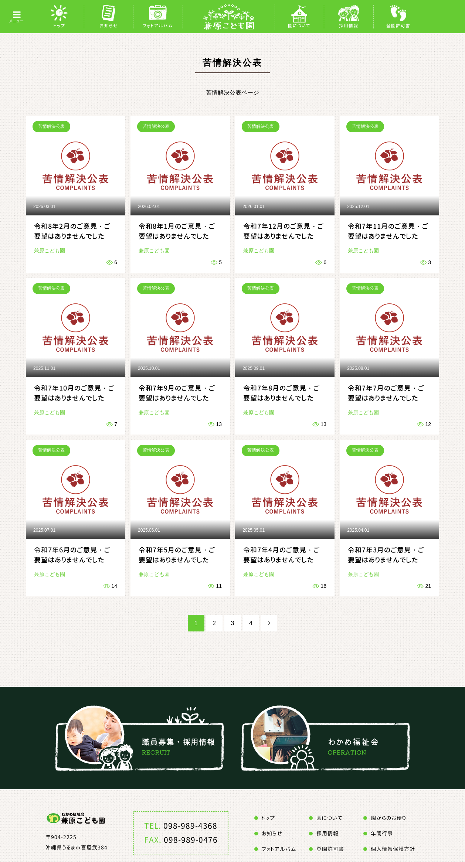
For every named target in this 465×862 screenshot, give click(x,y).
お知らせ (108, 26)
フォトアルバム (158, 26)
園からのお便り (388, 817)
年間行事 (382, 833)
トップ (59, 26)
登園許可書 (398, 26)
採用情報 (348, 26)
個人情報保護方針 (393, 848)
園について (299, 26)
